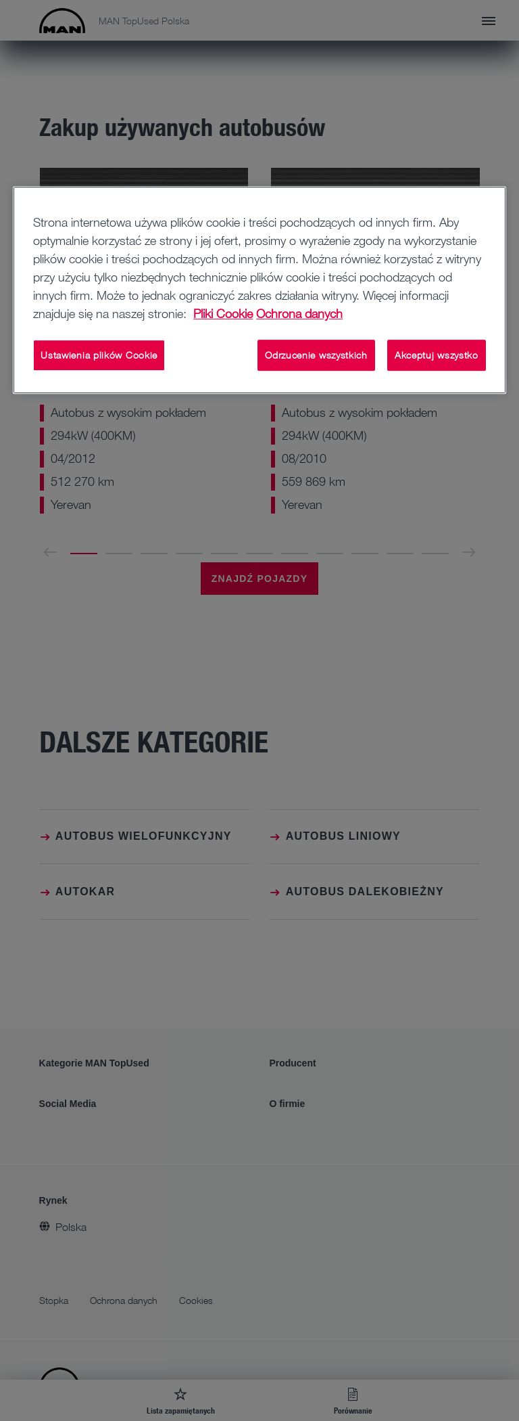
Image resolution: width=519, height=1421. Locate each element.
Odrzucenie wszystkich (316, 355)
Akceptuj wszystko (436, 355)
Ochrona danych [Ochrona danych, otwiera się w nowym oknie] (299, 313)
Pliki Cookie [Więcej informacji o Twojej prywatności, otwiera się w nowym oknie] (223, 313)
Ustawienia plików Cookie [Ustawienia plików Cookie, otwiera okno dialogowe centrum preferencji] (99, 355)
